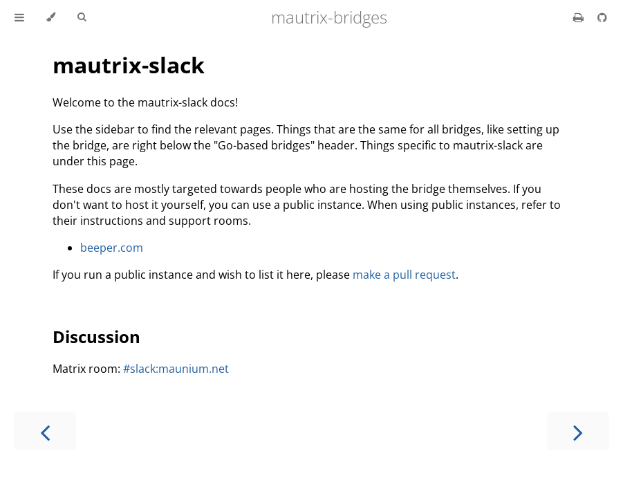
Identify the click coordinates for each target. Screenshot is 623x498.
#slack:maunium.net (176, 368)
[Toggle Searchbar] (81, 17)
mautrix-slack (129, 65)
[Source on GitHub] (602, 17)
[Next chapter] (578, 431)
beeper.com (111, 247)
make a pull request (404, 274)
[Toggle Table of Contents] (19, 17)
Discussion (96, 336)
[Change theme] (50, 17)
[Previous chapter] (45, 431)
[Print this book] (580, 17)
